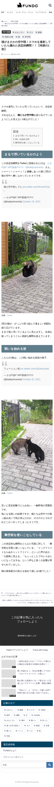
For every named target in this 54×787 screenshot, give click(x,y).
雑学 (2, 12)
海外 (23, 720)
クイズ (31, 710)
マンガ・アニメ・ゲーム (24, 12)
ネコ (31, 32)
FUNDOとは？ (10, 751)
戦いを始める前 (22, 139)
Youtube (37, 715)
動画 (38, 725)
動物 (50, 12)
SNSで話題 (6, 32)
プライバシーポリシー (13, 757)
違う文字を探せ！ (13, 725)
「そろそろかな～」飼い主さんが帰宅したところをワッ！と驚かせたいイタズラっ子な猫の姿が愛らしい (26, 594)
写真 (8, 736)
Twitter (10, 315)
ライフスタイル (41, 12)
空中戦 (27, 37)
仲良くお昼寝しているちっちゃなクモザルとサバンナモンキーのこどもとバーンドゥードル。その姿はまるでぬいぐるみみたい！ (27, 601)
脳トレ (33, 720)
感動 (18, 715)
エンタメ (10, 12)
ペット (20, 731)
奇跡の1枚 (9, 37)
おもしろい (19, 32)
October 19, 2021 (31, 201)
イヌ (31, 731)
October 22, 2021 (31, 379)
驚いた (9, 731)
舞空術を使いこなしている (27, 143)
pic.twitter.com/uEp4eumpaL (34, 368)
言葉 (47, 725)
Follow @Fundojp (40, 650)
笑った (45, 720)
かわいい (9, 710)
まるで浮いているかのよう (27, 136)
